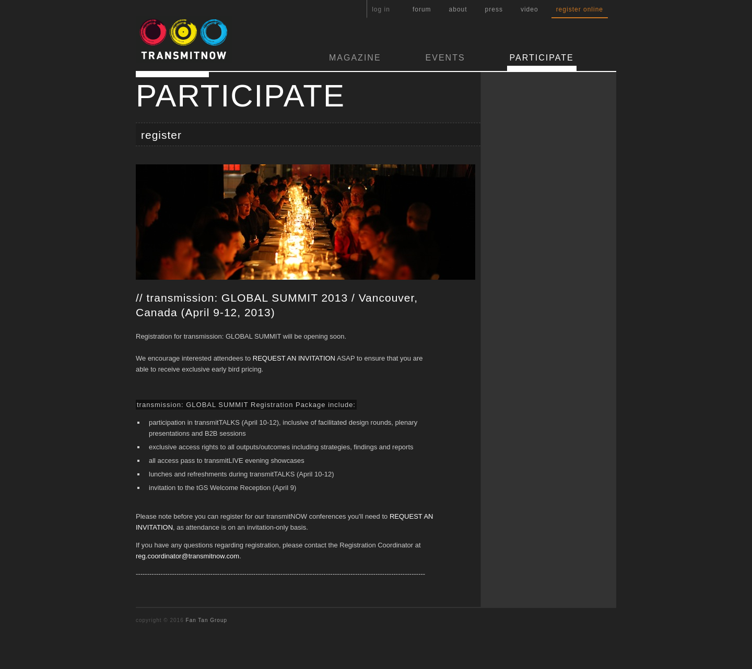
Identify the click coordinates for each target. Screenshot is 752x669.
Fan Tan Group (207, 620)
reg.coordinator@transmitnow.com (187, 556)
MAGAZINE (355, 57)
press (494, 9)
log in (381, 9)
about (458, 9)
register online (579, 9)
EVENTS (445, 57)
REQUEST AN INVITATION (294, 358)
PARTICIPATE (542, 57)
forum (422, 9)
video (529, 9)
